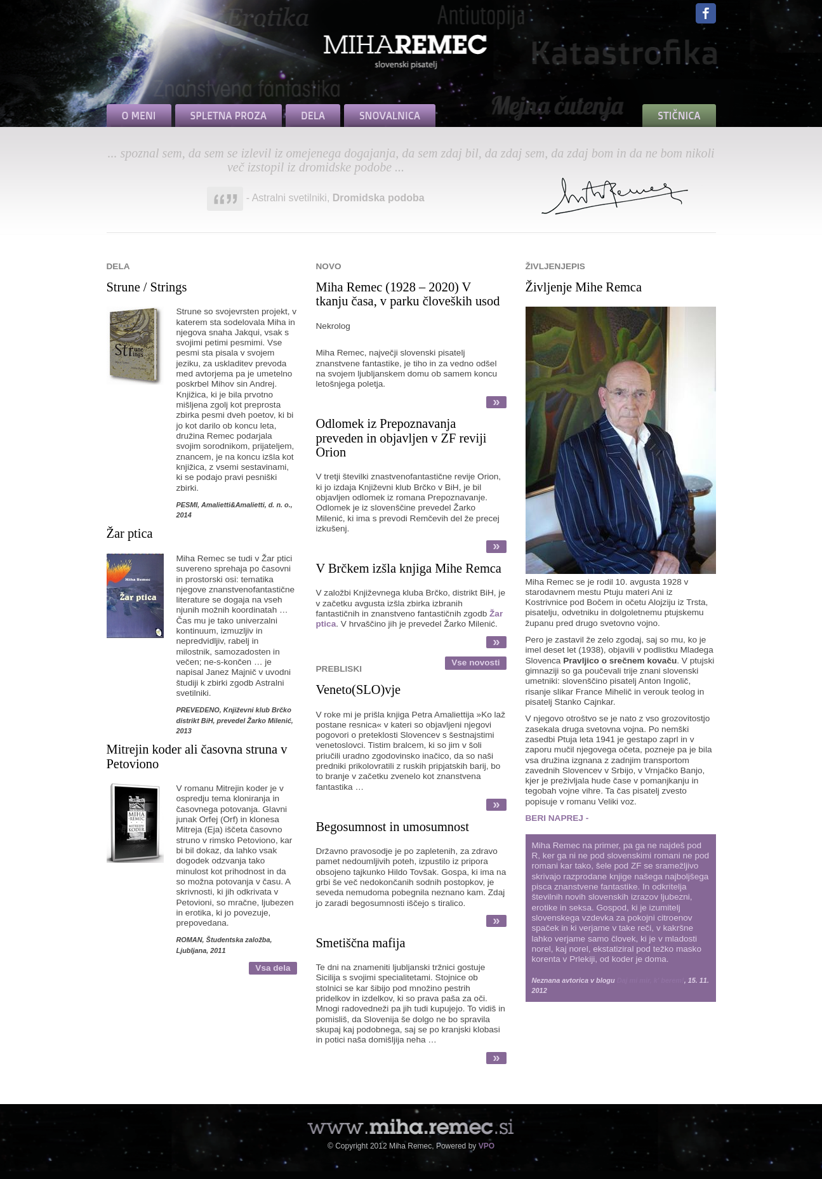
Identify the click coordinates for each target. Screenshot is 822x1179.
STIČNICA (679, 115)
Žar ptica (130, 533)
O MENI (139, 115)
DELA (313, 115)
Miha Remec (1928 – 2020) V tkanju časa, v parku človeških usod (408, 294)
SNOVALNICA (389, 115)
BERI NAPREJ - (557, 818)
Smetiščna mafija (361, 943)
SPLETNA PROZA (228, 115)
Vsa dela (272, 968)
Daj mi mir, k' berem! (650, 980)
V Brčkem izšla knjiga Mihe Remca (408, 568)
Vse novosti (475, 662)
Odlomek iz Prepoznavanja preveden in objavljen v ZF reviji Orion (401, 437)
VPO (486, 1146)
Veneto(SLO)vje (358, 689)
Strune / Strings (147, 287)
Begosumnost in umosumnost (392, 827)
